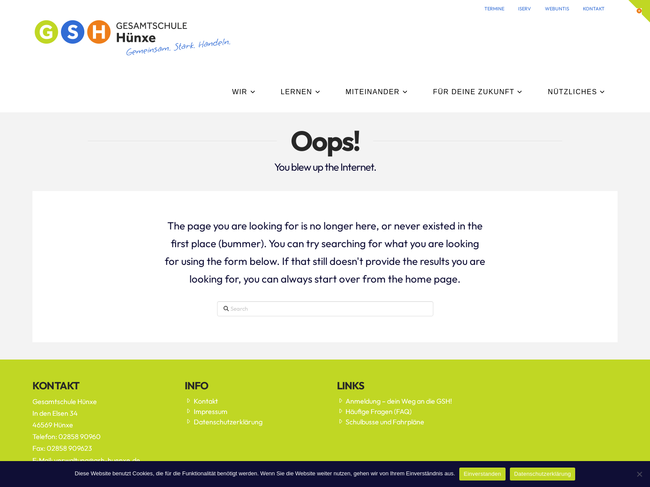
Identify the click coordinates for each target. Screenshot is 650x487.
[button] (639, 11)
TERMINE (494, 9)
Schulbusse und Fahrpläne (381, 421)
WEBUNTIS (557, 9)
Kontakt (201, 401)
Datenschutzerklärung (224, 421)
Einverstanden (482, 474)
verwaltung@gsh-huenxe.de (97, 460)
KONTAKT (594, 9)
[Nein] (639, 474)
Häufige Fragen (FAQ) (374, 411)
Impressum (206, 411)
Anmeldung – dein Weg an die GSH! (394, 401)
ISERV (524, 9)
